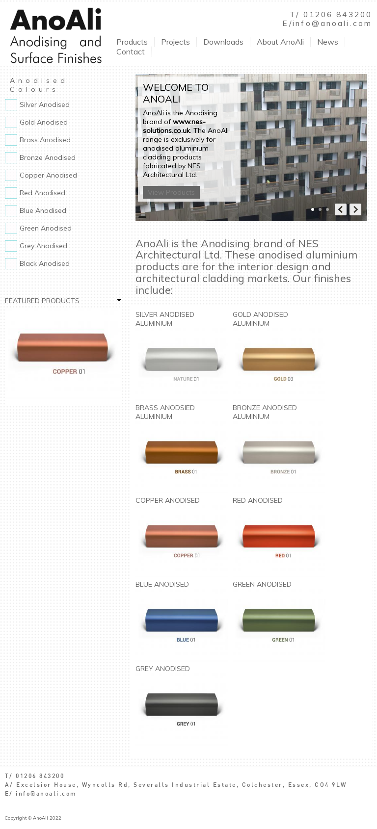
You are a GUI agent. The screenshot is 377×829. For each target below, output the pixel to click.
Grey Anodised (162, 668)
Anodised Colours (39, 85)
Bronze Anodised (48, 157)
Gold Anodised (44, 122)
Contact (130, 51)
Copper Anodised (167, 500)
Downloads (223, 42)
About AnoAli (280, 42)
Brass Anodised (45, 139)
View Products (171, 192)
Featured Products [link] (42, 300)
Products (132, 42)
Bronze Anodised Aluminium (265, 412)
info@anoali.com (332, 23)
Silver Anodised (45, 104)
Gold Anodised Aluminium (260, 319)
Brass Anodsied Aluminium (165, 412)
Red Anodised (258, 500)
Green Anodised (262, 584)
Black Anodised (45, 263)
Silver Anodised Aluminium (164, 319)
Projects (175, 42)
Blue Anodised (162, 584)
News (327, 42)
